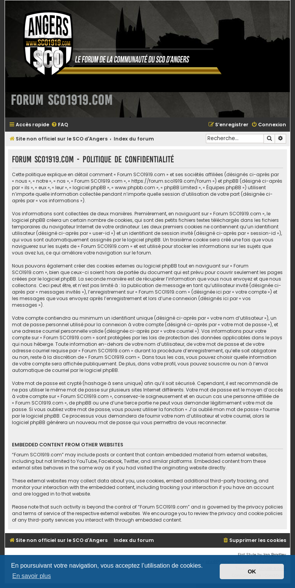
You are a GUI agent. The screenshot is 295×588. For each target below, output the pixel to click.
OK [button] (252, 571)
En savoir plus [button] (31, 576)
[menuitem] (59, 125)
